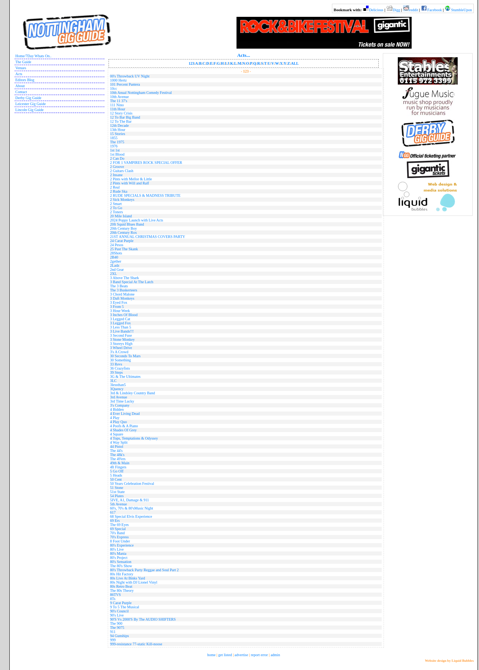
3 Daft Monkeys (122, 298)
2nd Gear (117, 269)
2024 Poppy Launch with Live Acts (136, 220)
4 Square (116, 434)
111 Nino (117, 105)
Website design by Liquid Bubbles (449, 661)
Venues (20, 68)
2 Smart (116, 204)
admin (275, 655)
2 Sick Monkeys (122, 200)
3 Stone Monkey (122, 339)
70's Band (117, 533)
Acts (18, 74)
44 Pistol (116, 446)
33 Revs (116, 364)
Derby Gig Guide (28, 98)
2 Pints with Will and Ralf (129, 183)
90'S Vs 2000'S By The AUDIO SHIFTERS (143, 619)
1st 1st (115, 150)
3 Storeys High (121, 344)
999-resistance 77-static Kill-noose (136, 644)
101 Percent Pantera (125, 84)
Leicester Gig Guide (30, 104)
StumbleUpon (461, 10)
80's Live (117, 549)
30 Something (120, 360)
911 (113, 632)
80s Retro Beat (121, 586)
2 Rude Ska (118, 191)
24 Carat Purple (122, 241)
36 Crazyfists (120, 368)
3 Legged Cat (120, 319)
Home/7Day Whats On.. (33, 56)
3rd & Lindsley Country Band (132, 393)
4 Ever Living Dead (125, 414)
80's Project (119, 558)
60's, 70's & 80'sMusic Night (131, 508)
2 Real (115, 187)
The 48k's (117, 455)
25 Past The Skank (124, 249)
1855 (114, 138)
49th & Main (119, 463)
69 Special (118, 529)
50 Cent (116, 479)
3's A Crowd (119, 352)
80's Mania (118, 553)
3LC (113, 381)
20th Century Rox (123, 232)
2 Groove (117, 167)
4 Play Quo (118, 422)
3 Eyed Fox (118, 302)
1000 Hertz (118, 80)
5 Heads (116, 475)
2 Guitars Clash (121, 171)
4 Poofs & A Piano (124, 426)
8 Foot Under (120, 541)
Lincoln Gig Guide (29, 110)
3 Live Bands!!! (122, 331)
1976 (114, 146)
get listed (225, 655)
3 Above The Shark (124, 278)
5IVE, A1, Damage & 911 (129, 500)
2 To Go (116, 208)
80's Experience (122, 545)
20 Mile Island (121, 216)
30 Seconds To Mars (125, 356)
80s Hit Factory (121, 574)
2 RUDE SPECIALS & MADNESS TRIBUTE (145, 195)
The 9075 (117, 627)
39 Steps (116, 372)
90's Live (117, 615)
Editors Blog (24, 80)
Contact (21, 92)
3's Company (119, 405)
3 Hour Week (120, 311)
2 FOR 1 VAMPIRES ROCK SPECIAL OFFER (146, 162)
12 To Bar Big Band (125, 117)
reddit (413, 10)
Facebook (434, 10)
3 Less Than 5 (120, 327)
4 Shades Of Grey (123, 430)
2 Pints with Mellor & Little (131, 179)
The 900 (116, 623)
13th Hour (117, 130)
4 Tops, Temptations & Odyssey (134, 438)
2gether (115, 261)
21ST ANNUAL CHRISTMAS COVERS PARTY (147, 237)
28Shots (116, 253)
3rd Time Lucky (122, 401)
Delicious (376, 10)
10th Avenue (119, 97)
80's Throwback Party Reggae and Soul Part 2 (144, 570)
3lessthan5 (118, 385)
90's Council (119, 611)
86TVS (115, 595)
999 (113, 640)
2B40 (114, 257)
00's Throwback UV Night (130, 76)
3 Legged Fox (120, 323)
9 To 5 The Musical (124, 607)
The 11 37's (118, 101)
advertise (241, 655)
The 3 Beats (119, 286)
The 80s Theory (122, 590)
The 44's (116, 451)
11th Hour (117, 109)
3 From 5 (117, 307)
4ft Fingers (118, 467)
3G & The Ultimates (125, 376)
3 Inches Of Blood (124, 315)
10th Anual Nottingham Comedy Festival (141, 93)
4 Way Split (119, 442)
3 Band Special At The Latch (131, 282)
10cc (113, 88)
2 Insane (116, 175)
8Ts (112, 599)
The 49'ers (118, 459)
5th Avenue (118, 504)
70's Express (119, 537)
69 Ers (115, 520)
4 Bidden (116, 409)
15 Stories (117, 134)
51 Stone (116, 488)
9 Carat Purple (121, 603)
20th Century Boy (123, 228)
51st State (117, 492)
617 (113, 512)
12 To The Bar (121, 121)
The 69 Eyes (119, 525)
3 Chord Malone (122, 294)
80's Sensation (120, 562)
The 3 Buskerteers (123, 290)
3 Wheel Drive (121, 348)
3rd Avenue (118, 397)
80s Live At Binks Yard (127, 578)
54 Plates (116, 496)
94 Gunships (119, 636)
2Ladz (114, 265)
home (211, 655)
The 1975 (117, 142)
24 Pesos (116, 245)
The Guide (23, 62)
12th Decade (119, 125)
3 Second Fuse (121, 335)
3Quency (116, 389)
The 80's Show (121, 566)
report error (259, 655)
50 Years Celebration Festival (132, 483)
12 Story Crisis (121, 113)
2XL (113, 274)
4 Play (114, 418)
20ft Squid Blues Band (127, 224)
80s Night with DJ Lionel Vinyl (133, 582)
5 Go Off (116, 471)
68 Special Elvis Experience (131, 516)
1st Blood (117, 154)
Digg (396, 10)
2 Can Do (117, 158)
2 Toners (116, 212)
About (20, 86)
